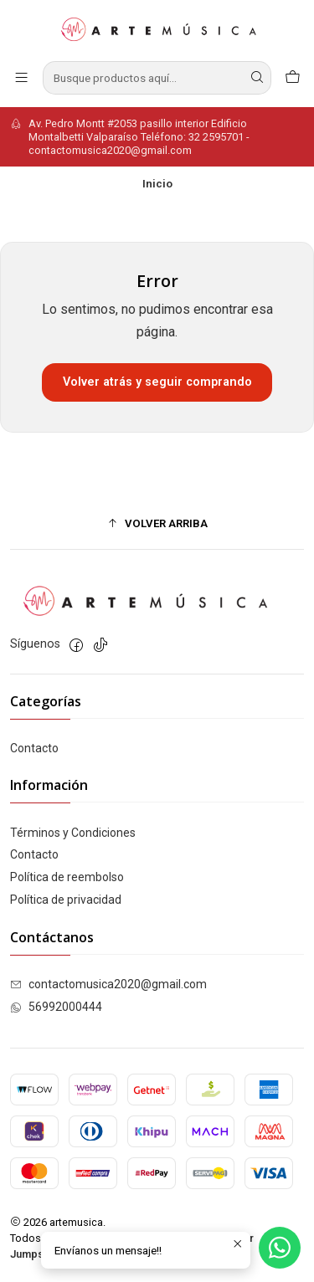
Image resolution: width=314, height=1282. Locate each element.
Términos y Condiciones (73, 832)
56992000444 (56, 1006)
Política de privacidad (65, 899)
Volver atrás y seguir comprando (157, 382)
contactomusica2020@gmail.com (108, 984)
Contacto (34, 748)
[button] (157, 523)
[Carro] (292, 77)
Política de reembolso (67, 877)
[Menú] (21, 77)
